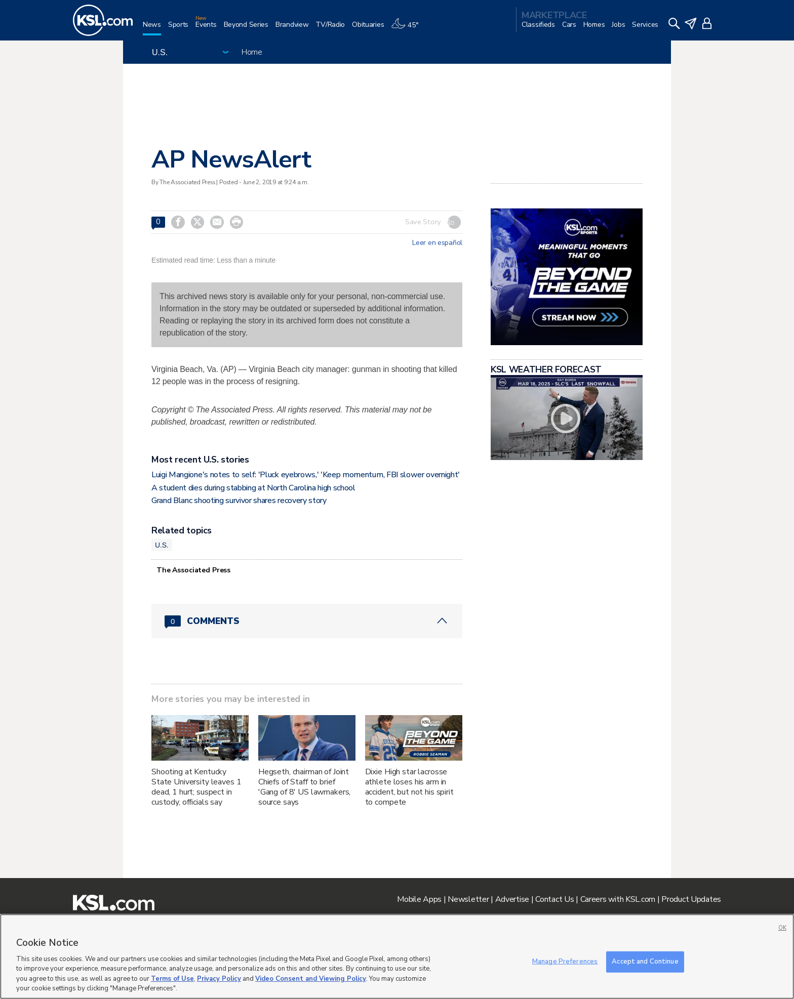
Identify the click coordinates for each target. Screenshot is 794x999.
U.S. (162, 545)
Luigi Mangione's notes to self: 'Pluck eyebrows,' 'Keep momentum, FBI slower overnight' (305, 474)
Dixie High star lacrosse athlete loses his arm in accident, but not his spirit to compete (409, 787)
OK (782, 928)
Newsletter (468, 899)
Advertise (512, 899)
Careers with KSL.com (617, 899)
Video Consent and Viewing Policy (310, 978)
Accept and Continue (645, 961)
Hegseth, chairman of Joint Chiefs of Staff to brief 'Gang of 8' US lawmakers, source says (304, 787)
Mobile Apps (419, 899)
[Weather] (408, 28)
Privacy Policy (219, 978)
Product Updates (691, 899)
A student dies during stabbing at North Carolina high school (253, 487)
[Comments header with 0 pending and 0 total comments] (306, 621)
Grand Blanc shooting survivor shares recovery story (239, 500)
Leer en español (437, 242)
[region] (397, 956)
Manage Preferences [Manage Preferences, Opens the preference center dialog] (565, 961)
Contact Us (554, 899)
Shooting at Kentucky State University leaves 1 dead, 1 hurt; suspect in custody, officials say (196, 787)
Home (252, 52)
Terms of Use (172, 978)
